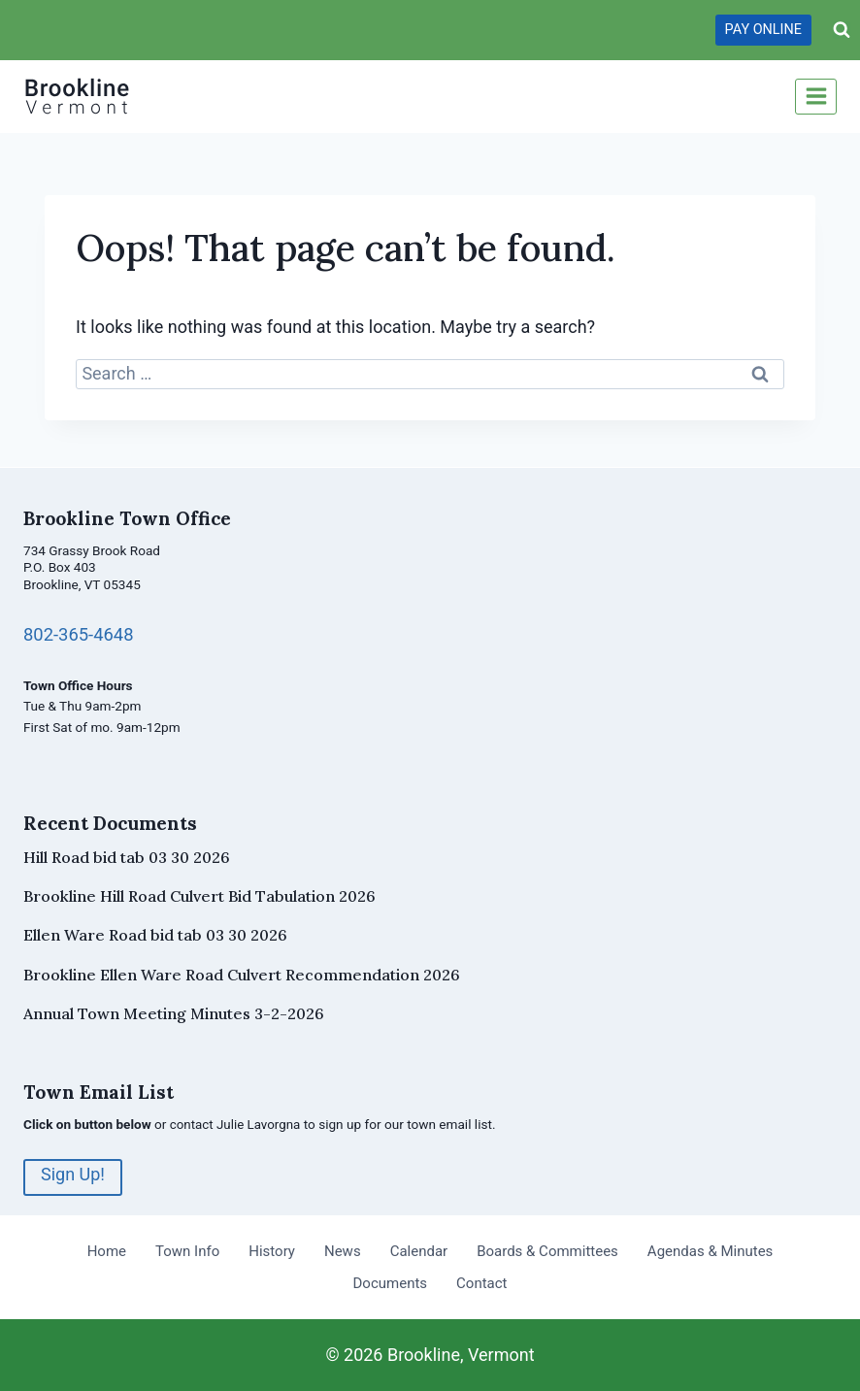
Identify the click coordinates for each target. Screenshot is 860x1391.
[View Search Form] (841, 30)
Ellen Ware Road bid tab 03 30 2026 (155, 934)
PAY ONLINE (763, 29)
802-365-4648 (79, 635)
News (342, 1251)
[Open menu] (816, 97)
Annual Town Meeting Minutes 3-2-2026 (173, 1013)
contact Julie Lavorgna (236, 1124)
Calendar (419, 1251)
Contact (481, 1283)
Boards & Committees (547, 1251)
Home (106, 1251)
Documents (390, 1283)
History (271, 1251)
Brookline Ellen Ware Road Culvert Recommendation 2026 (241, 974)
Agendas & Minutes (710, 1251)
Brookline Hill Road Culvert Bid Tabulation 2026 (199, 896)
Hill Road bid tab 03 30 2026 (126, 857)
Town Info (187, 1251)
